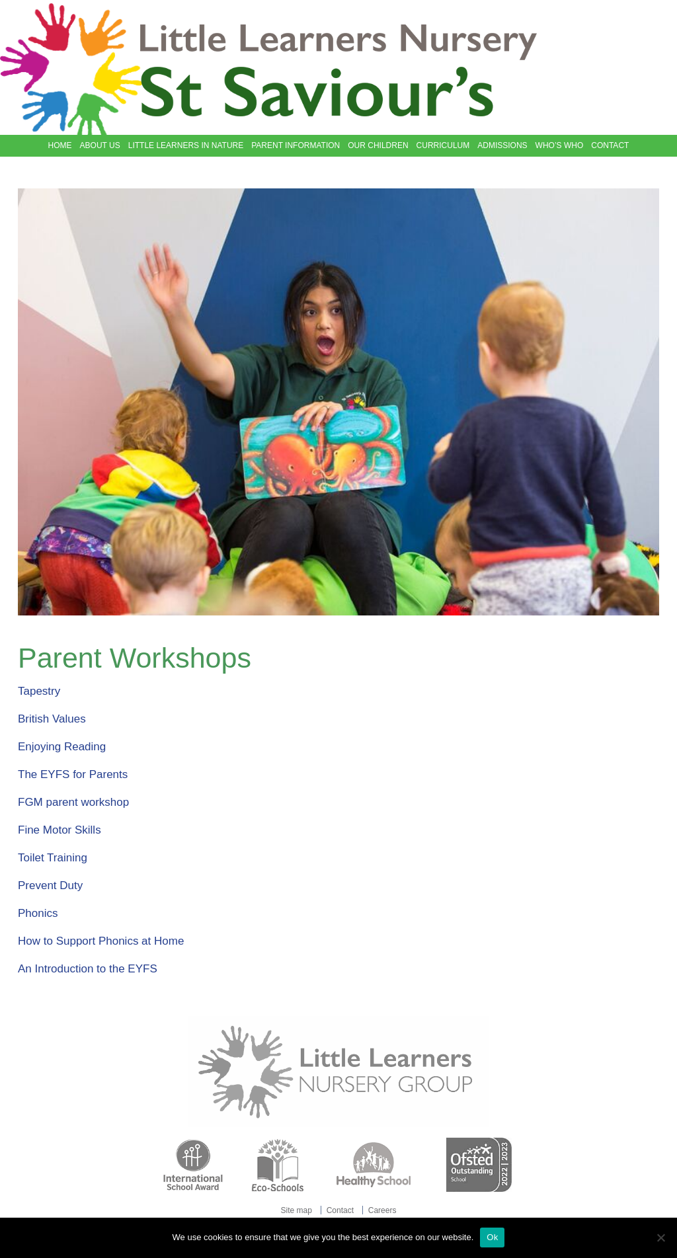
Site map (296, 1210)
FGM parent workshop (73, 802)
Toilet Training (52, 857)
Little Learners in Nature (185, 145)
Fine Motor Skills (59, 830)
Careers (382, 1210)
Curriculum (443, 145)
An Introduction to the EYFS (87, 969)
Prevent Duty (50, 885)
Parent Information (295, 145)
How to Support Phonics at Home (101, 941)
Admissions (502, 145)
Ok (492, 1237)
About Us (100, 145)
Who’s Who (560, 145)
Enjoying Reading (62, 746)
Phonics (38, 913)
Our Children (378, 145)
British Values (52, 719)
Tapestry (39, 691)
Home (60, 145)
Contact (610, 145)
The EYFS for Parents (73, 774)
